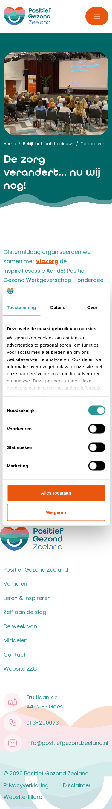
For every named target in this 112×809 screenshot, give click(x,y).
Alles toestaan (56, 492)
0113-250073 (42, 722)
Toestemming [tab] (21, 307)
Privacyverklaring (26, 785)
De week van (20, 626)
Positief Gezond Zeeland (36, 569)
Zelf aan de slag (25, 612)
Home (10, 144)
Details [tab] (57, 307)
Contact (15, 654)
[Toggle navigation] (96, 16)
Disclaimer (77, 785)
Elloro (35, 797)
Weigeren (56, 512)
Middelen (15, 640)
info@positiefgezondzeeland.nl (67, 743)
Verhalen (15, 583)
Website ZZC (20, 668)
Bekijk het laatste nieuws (48, 144)
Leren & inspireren (27, 598)
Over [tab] (92, 307)
